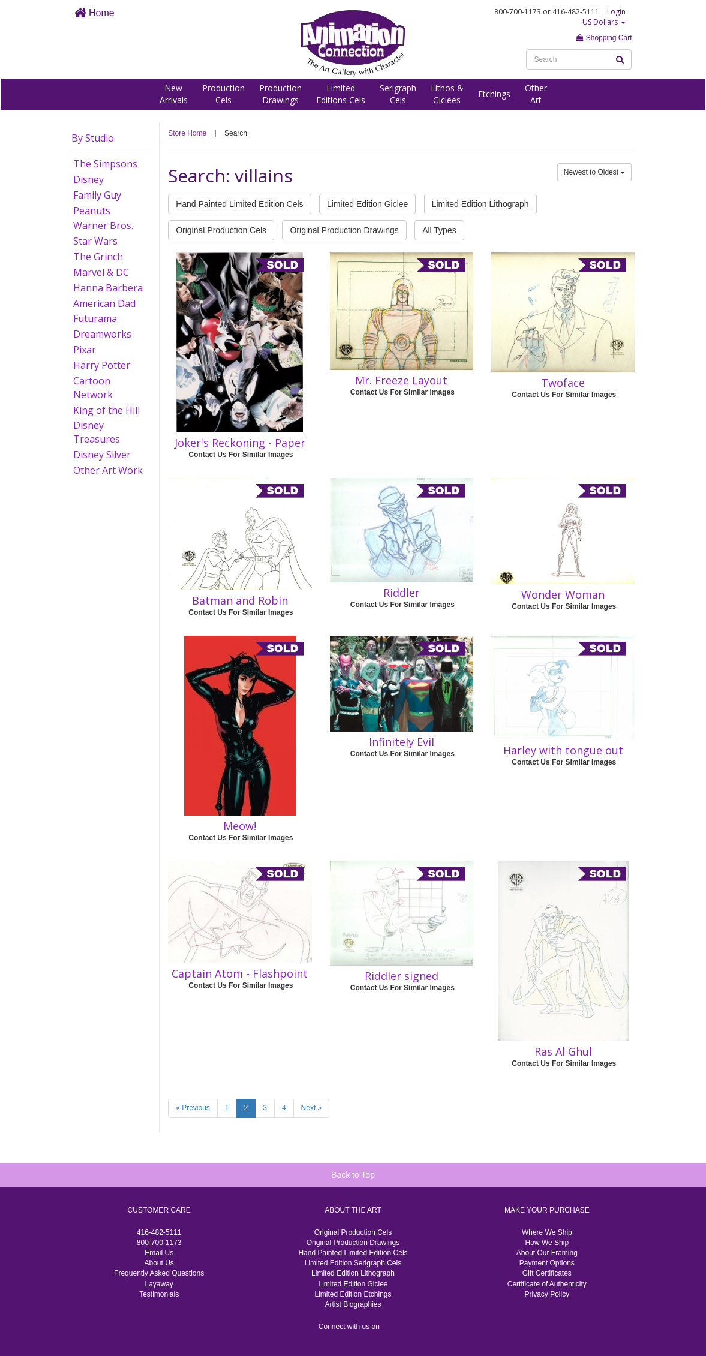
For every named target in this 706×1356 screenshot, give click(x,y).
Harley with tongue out (563, 750)
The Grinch (98, 256)
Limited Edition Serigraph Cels (353, 1263)
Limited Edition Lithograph (480, 204)
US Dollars (604, 22)
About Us (158, 1263)
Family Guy (97, 195)
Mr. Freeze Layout (401, 380)
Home (94, 13)
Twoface (563, 382)
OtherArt (536, 94)
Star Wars (95, 241)
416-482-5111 (159, 1232)
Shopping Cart (604, 38)
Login (616, 12)
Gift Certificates (547, 1273)
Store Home (187, 133)
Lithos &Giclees (447, 94)
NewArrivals (174, 94)
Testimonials (159, 1294)
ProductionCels (223, 94)
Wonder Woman (563, 594)
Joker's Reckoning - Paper (240, 442)
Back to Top (353, 1175)
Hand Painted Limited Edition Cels (239, 204)
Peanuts (91, 210)
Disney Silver (102, 454)
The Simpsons (105, 163)
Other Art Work (108, 470)
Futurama (95, 318)
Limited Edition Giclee (367, 204)
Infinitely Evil (401, 742)
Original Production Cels (221, 230)
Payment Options (547, 1263)
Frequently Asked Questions (159, 1273)
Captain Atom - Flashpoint (240, 973)
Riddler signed (401, 976)
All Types (439, 230)
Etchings (494, 94)
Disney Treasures (96, 432)
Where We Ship (547, 1232)
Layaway (159, 1284)
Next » (311, 1108)
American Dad (104, 303)
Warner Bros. (103, 225)
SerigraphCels (398, 94)
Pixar (84, 349)
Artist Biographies (353, 1304)
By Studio (92, 138)
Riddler (401, 592)
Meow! (239, 826)
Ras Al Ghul (563, 1051)
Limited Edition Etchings (352, 1294)
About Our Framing (547, 1253)
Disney (88, 179)
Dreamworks (102, 334)
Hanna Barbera (108, 287)
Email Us (159, 1253)
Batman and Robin (240, 600)
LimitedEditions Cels (340, 94)
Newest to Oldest (595, 172)
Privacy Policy (546, 1294)
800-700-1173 (159, 1242)
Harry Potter (101, 365)
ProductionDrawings (280, 94)
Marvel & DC (101, 272)
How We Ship (547, 1242)
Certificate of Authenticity (547, 1284)
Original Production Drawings (344, 230)
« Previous (193, 1108)
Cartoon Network (93, 387)
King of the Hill (106, 410)
